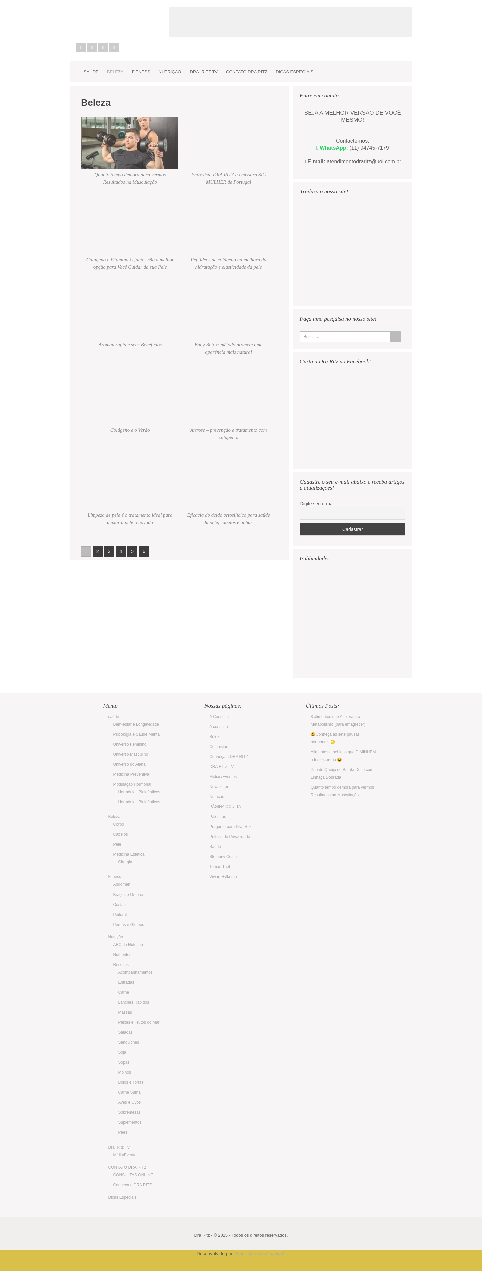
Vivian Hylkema (223, 876)
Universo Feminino (129, 744)
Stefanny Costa (223, 856)
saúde (91, 71)
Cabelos (120, 834)
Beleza (115, 71)
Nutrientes (122, 954)
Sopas (123, 1062)
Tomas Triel (219, 866)
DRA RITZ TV (221, 766)
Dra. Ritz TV (204, 71)
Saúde (215, 846)
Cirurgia (125, 862)
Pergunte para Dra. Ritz (230, 826)
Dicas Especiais (294, 71)
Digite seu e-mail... (319, 503)
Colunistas (218, 746)
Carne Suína (129, 1092)
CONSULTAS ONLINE (133, 1175)
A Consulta (219, 716)
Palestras (217, 816)
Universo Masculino (130, 754)
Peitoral (120, 914)
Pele (117, 844)
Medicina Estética (128, 854)
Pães (122, 1132)
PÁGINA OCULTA (225, 806)
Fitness (141, 71)
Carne (123, 992)
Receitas (121, 964)
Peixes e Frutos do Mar (138, 1022)
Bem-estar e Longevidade (136, 724)
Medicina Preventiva (131, 774)
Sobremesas (129, 1112)
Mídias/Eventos (223, 776)
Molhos (124, 1072)
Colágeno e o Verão (130, 430)
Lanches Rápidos (133, 1002)
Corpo (118, 824)
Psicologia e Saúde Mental (136, 734)
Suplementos (129, 1122)
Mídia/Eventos (125, 1155)
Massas (125, 1012)
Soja (122, 1052)
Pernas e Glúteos (128, 924)
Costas (119, 904)
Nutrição (170, 71)
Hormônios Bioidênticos (139, 792)
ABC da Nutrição (128, 944)
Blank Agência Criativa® (260, 1253)
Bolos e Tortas (130, 1082)
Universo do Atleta (129, 764)
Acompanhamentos (135, 972)
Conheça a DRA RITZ (132, 1185)
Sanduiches (128, 1042)
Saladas (125, 1032)
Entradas (126, 982)
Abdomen (121, 884)
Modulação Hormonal (132, 784)
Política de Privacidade (229, 836)
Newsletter (218, 786)
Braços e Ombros (128, 894)
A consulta (218, 726)
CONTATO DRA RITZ (246, 71)
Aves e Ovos (129, 1102)
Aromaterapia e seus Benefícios (130, 344)
